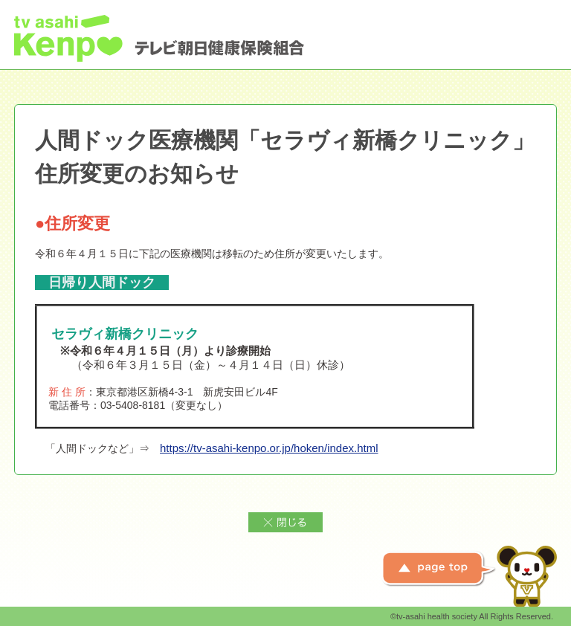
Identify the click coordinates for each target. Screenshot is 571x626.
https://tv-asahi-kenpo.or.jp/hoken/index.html (269, 448)
